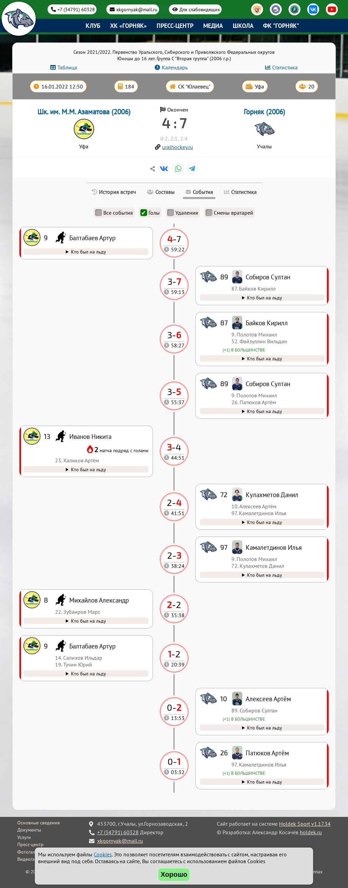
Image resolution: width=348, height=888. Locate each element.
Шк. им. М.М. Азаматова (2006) (83, 111)
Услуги (24, 837)
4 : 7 (174, 123)
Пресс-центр (175, 26)
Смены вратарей (229, 212)
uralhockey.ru (177, 147)
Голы (150, 212)
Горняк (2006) (264, 111)
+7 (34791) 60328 (76, 9)
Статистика (285, 67)
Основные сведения (38, 822)
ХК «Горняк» (128, 26)
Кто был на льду (264, 781)
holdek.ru (311, 832)
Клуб (93, 26)
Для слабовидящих (199, 9)
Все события (114, 212)
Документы (29, 829)
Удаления (182, 212)
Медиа (213, 26)
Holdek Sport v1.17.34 (305, 823)
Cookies (103, 854)
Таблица (67, 67)
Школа (243, 26)
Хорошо (174, 874)
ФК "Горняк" (281, 26)
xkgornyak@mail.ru (136, 9)
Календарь (175, 67)
